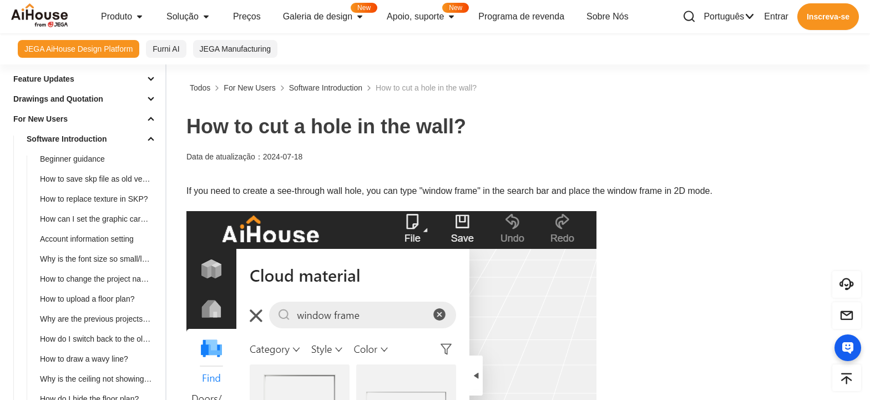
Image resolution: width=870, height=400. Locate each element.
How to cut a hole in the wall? (426, 87)
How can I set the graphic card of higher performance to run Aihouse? (100, 218)
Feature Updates (43, 78)
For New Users (40, 118)
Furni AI (166, 48)
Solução (188, 16)
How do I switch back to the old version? (100, 338)
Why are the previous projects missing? (100, 318)
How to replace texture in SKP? (94, 198)
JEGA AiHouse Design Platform (78, 48)
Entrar (776, 16)
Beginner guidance (72, 158)
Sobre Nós (607, 16)
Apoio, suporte (427, 13)
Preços (247, 16)
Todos (200, 87)
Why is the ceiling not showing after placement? (100, 378)
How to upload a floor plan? (87, 298)
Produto (122, 16)
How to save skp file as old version (99, 178)
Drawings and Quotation (58, 98)
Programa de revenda (521, 16)
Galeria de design (329, 13)
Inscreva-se (828, 16)
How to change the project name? (98, 278)
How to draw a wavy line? (84, 358)
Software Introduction (67, 138)
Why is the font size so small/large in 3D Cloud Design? (100, 258)
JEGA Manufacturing (235, 48)
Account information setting (87, 238)
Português (729, 16)
